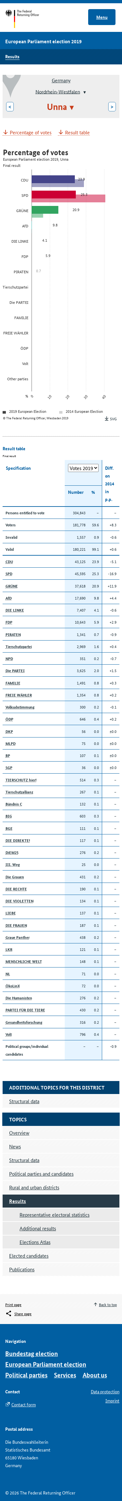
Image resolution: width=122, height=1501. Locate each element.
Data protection (105, 1391)
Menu (102, 17)
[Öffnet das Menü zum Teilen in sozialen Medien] (18, 1314)
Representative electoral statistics (54, 1214)
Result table (77, 132)
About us (95, 1375)
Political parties (26, 1375)
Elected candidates (28, 1255)
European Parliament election (45, 1364)
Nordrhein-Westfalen (57, 91)
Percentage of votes (30, 132)
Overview (19, 1132)
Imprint (112, 1400)
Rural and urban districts (34, 1187)
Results (12, 56)
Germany (61, 80)
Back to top (108, 1304)
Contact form (23, 1404)
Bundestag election (31, 1353)
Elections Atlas (35, 1241)
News (15, 1146)
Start (28, 19)
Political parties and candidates (41, 1173)
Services (65, 1375)
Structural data (24, 1159)
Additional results (38, 1228)
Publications (21, 1269)
